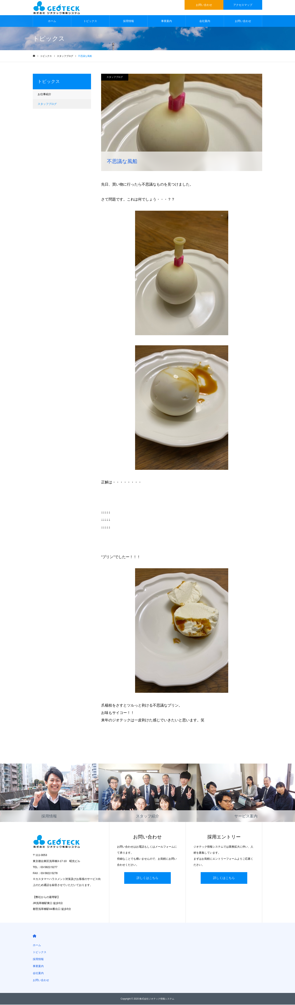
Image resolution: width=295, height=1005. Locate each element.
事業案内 (166, 21)
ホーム (52, 21)
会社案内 (204, 21)
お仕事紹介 (44, 94)
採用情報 (128, 21)
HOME (34, 936)
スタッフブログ (115, 77)
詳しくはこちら (147, 878)
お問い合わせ (243, 21)
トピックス (90, 21)
